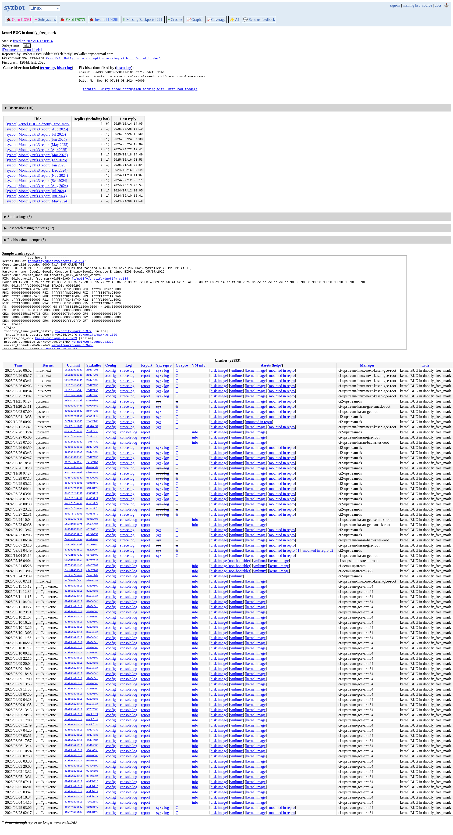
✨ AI (234, 20)
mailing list (411, 5)
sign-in (395, 5)
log (166, 370)
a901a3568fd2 (73, 411)
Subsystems (45, 20)
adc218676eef (73, 473)
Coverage (215, 20)
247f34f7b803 (73, 421)
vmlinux (236, 370)
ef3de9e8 (92, 478)
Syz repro (164, 365)
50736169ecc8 (73, 565)
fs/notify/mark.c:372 (73, 346)
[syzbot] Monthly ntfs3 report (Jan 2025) (36, 165)
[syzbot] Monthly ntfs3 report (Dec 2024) (36, 170)
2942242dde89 (73, 442)
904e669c (92, 750)
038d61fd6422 (73, 431)
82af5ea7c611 (73, 586)
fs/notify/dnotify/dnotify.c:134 (56, 262)
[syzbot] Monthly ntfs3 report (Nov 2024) (36, 175)
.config (110, 370)
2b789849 (92, 545)
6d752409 (92, 555)
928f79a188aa (73, 478)
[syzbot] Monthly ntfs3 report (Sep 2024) (36, 181)
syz (158, 370)
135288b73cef (73, 545)
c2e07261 (92, 565)
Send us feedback (259, 20)
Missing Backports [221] (142, 20)
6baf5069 (92, 539)
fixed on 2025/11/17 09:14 (33, 41)
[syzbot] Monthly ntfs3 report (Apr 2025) (36, 150)
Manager (367, 365)
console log (128, 432)
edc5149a (92, 519)
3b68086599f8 (73, 534)
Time (18, 365)
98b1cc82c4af (73, 401)
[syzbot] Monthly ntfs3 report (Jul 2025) (35, 134)
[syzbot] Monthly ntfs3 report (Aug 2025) (36, 129)
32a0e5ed (92, 586)
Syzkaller (93, 365)
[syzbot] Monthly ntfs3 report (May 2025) (36, 145)
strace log (127, 370)
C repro (182, 365)
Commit (73, 365)
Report (146, 365)
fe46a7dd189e (73, 539)
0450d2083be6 (73, 529)
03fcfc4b (92, 560)
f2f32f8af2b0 (73, 555)
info (195, 432)
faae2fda (92, 421)
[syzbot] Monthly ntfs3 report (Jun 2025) (36, 139)
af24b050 (92, 534)
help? (277, 365)
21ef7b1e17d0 (73, 426)
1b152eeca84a (73, 370)
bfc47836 (92, 411)
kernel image (255, 370)
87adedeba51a (73, 550)
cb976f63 (92, 401)
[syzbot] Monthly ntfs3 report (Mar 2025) (36, 155)
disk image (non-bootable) (230, 561)
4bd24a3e (92, 730)
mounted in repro (282, 370)
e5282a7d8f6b (73, 416)
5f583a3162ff (73, 524)
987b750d (92, 709)
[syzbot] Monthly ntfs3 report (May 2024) (36, 201)
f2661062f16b (73, 519)
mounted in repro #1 (284, 550)
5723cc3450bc (73, 462)
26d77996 (92, 370)
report (145, 370)
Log (128, 365)
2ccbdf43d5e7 (73, 570)
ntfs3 (27, 45)
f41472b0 (92, 462)
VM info (198, 365)
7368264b (92, 802)
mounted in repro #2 (318, 550)
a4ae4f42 (92, 416)
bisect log (64, 68)
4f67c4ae (92, 581)
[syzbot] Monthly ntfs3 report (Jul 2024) (35, 191)
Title (425, 365)
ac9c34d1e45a (73, 467)
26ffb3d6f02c (73, 581)
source (427, 5)
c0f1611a (92, 529)
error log (48, 68)
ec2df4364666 (73, 437)
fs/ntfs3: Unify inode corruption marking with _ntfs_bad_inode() (103, 58)
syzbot (14, 7)
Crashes (175, 20)
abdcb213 (92, 781)
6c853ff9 (92, 483)
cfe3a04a (92, 473)
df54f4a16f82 (73, 807)
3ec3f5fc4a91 (73, 483)
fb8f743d (92, 431)
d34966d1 (92, 467)
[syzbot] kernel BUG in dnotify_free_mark (37, 124)
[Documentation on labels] (22, 50)
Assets (266, 365)
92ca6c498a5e (73, 447)
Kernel (47, 365)
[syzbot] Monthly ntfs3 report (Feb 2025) (36, 160)
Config (110, 365)
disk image (219, 370)
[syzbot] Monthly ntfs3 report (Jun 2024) (36, 196)
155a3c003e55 (73, 560)
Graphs (194, 20)
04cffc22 (92, 714)
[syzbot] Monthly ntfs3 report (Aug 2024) (36, 186)
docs (438, 5)
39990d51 (92, 426)
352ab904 (92, 550)
